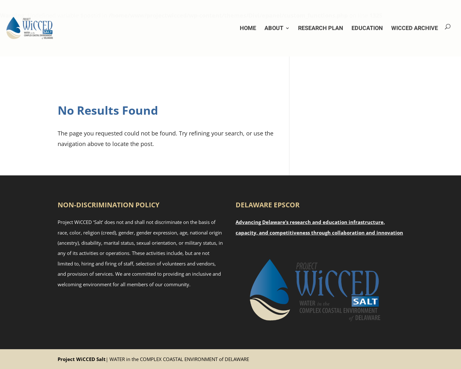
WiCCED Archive (414, 28)
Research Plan (320, 28)
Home (248, 28)
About (273, 28)
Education (367, 28)
